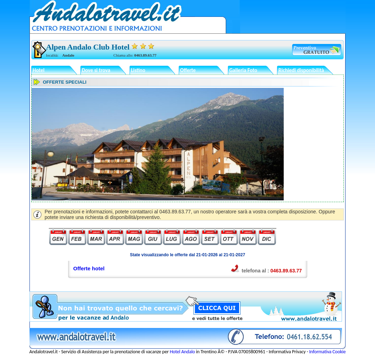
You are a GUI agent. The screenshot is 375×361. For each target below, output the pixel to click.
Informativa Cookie (327, 352)
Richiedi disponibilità (301, 70)
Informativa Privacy (287, 352)
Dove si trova (96, 70)
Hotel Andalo (182, 352)
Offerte (188, 70)
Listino (138, 70)
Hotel (39, 70)
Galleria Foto (243, 70)
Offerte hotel (89, 268)
